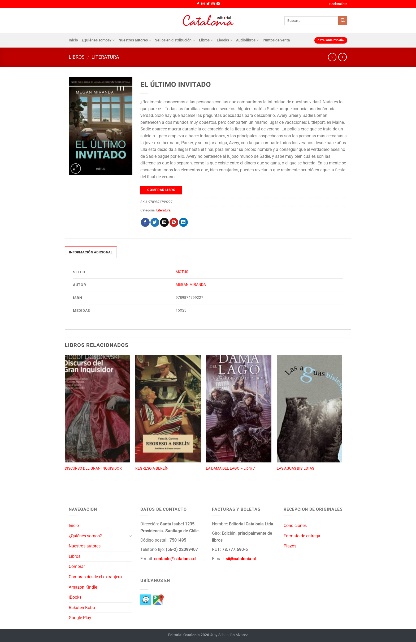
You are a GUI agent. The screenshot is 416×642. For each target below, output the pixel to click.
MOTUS (182, 272)
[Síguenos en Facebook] (198, 4)
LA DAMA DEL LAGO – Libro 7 (230, 468)
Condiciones (295, 525)
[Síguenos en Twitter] (208, 4)
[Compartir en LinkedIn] (183, 222)
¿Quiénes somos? (98, 40)
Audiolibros (247, 40)
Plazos (290, 546)
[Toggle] (130, 536)
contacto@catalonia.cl (175, 558)
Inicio (73, 40)
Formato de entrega (302, 535)
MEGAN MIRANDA (191, 284)
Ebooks (224, 40)
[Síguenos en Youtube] (218, 4)
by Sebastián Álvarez (231, 635)
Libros (206, 40)
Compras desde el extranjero (95, 576)
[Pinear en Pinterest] (174, 222)
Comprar (77, 566)
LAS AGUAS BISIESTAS (295, 468)
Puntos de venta (276, 40)
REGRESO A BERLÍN (151, 468)
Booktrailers (338, 4)
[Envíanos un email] (213, 4)
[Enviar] (342, 20)
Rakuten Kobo (82, 607)
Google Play (80, 617)
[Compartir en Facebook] (145, 222)
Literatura (105, 57)
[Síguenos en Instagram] (203, 4)
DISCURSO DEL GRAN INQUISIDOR (93, 468)
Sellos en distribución (175, 40)
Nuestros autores (135, 40)
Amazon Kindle (83, 587)
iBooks (75, 597)
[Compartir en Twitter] (154, 222)
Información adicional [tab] (90, 252)
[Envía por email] (164, 222)
